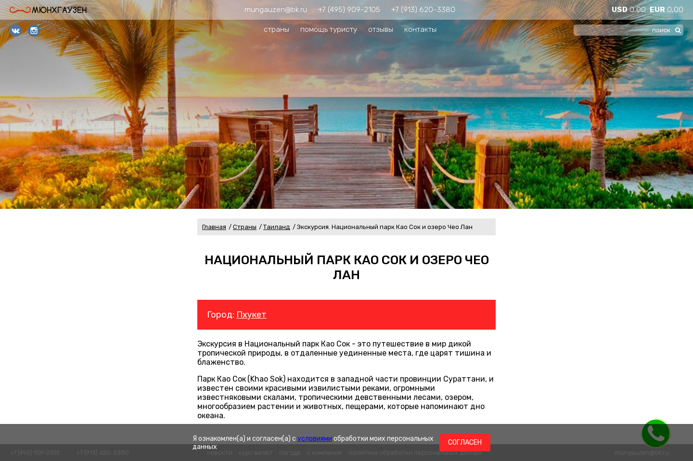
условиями (314, 439)
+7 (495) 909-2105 (349, 9)
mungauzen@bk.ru (275, 9)
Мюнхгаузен (48, 10)
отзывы (380, 29)
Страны (245, 226)
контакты (420, 29)
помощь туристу (328, 29)
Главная (214, 226)
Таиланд (276, 226)
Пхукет (251, 314)
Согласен (465, 442)
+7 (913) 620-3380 (423, 9)
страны (276, 29)
